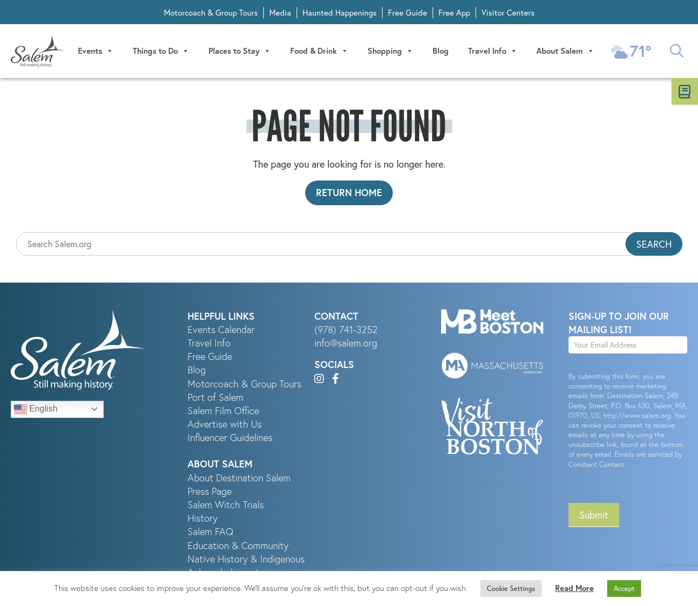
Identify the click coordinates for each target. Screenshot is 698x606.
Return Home (349, 192)
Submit (593, 514)
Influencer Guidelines (230, 437)
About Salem (565, 51)
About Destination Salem (239, 478)
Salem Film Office (223, 411)
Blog (441, 51)
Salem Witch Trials (226, 505)
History (203, 518)
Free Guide (407, 12)
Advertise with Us (225, 424)
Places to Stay (239, 51)
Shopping (390, 51)
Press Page (210, 491)
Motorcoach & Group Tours (211, 12)
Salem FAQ (210, 531)
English (35, 409)
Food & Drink (319, 51)
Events (95, 51)
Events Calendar (221, 329)
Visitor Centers (508, 12)
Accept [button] (624, 588)
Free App (454, 12)
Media (280, 12)
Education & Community (238, 545)
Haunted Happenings (340, 12)
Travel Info (492, 51)
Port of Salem (215, 397)
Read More (574, 588)
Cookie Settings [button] (511, 588)
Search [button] (654, 243)
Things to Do (161, 51)
